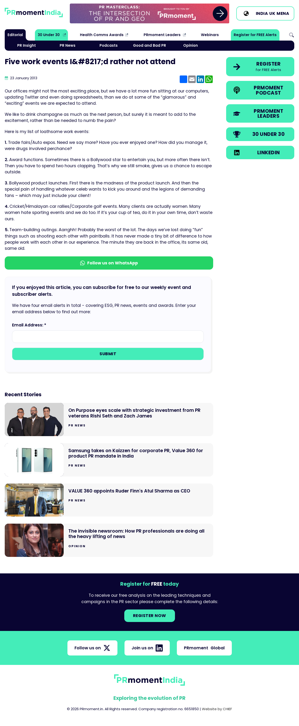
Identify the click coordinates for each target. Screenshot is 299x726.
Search (291, 35)
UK (272, 13)
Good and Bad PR (149, 45)
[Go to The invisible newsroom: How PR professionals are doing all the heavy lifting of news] (109, 540)
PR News (67, 45)
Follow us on (92, 647)
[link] (149, 13)
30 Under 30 (49, 34)
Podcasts (109, 45)
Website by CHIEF (217, 708)
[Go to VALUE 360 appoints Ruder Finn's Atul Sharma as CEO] (109, 500)
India (262, 13)
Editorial (15, 34)
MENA (283, 13)
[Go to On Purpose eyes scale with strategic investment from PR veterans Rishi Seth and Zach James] (109, 419)
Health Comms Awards (102, 34)
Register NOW (149, 615)
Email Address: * (29, 325)
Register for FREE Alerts (255, 34)
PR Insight (26, 45)
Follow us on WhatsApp (109, 263)
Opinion (190, 45)
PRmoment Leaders (162, 34)
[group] (149, 13)
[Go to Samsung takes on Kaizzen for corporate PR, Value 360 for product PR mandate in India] (109, 459)
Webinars (210, 34)
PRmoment (204, 648)
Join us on (147, 648)
